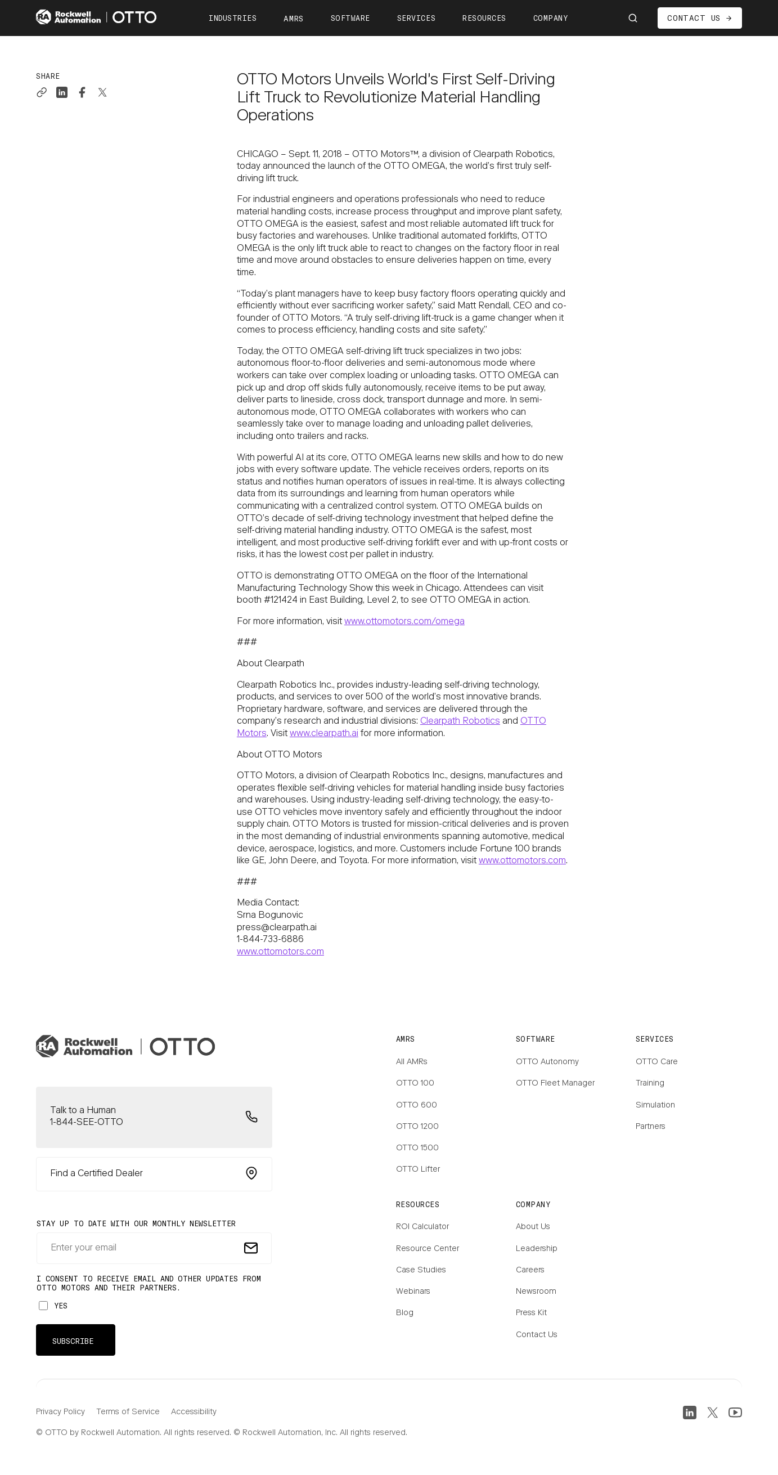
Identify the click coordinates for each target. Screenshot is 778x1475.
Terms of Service (128, 1412)
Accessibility (194, 1412)
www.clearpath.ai (324, 733)
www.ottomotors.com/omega (404, 621)
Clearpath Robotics (460, 721)
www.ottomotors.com (522, 861)
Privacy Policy (60, 1412)
